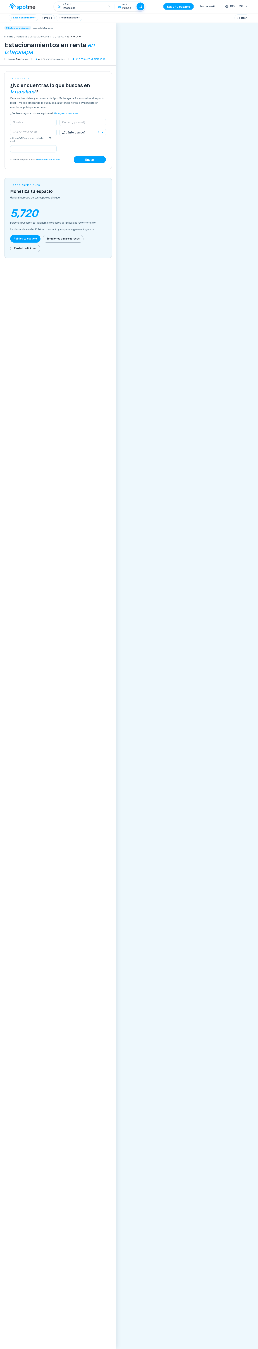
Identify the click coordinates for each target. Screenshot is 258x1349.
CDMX (61, 37)
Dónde (67, 4)
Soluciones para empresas (63, 238)
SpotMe (8, 37)
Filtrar (242, 17)
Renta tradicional (25, 248)
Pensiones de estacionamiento (35, 37)
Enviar (89, 159)
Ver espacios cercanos (66, 113)
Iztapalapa (74, 37)
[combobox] (23, 17)
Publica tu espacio (25, 238)
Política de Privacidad (48, 159)
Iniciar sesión (208, 6)
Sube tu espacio (178, 6)
